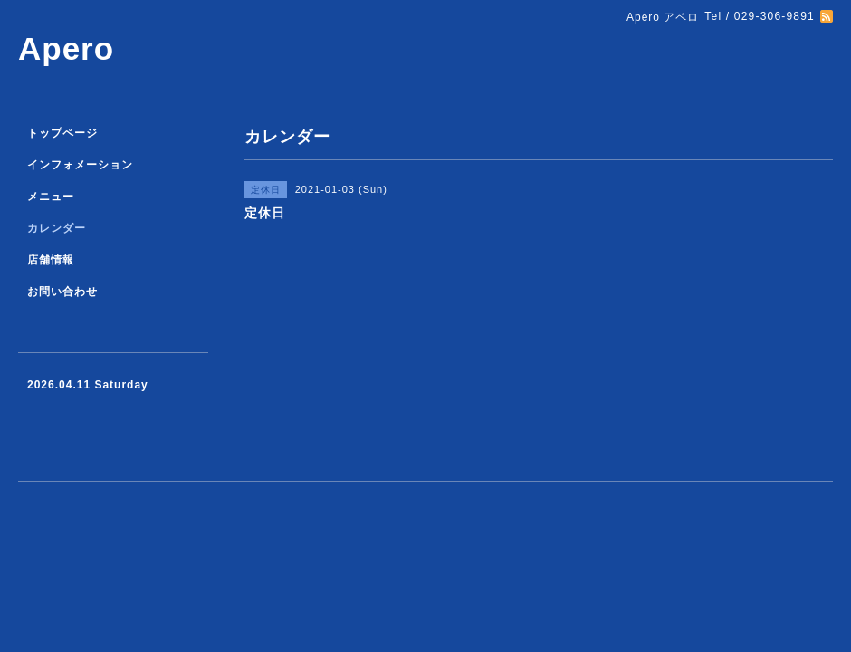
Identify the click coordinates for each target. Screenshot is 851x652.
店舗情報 (50, 260)
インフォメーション (80, 164)
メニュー (50, 196)
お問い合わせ (62, 291)
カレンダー (56, 228)
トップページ (62, 133)
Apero (66, 48)
